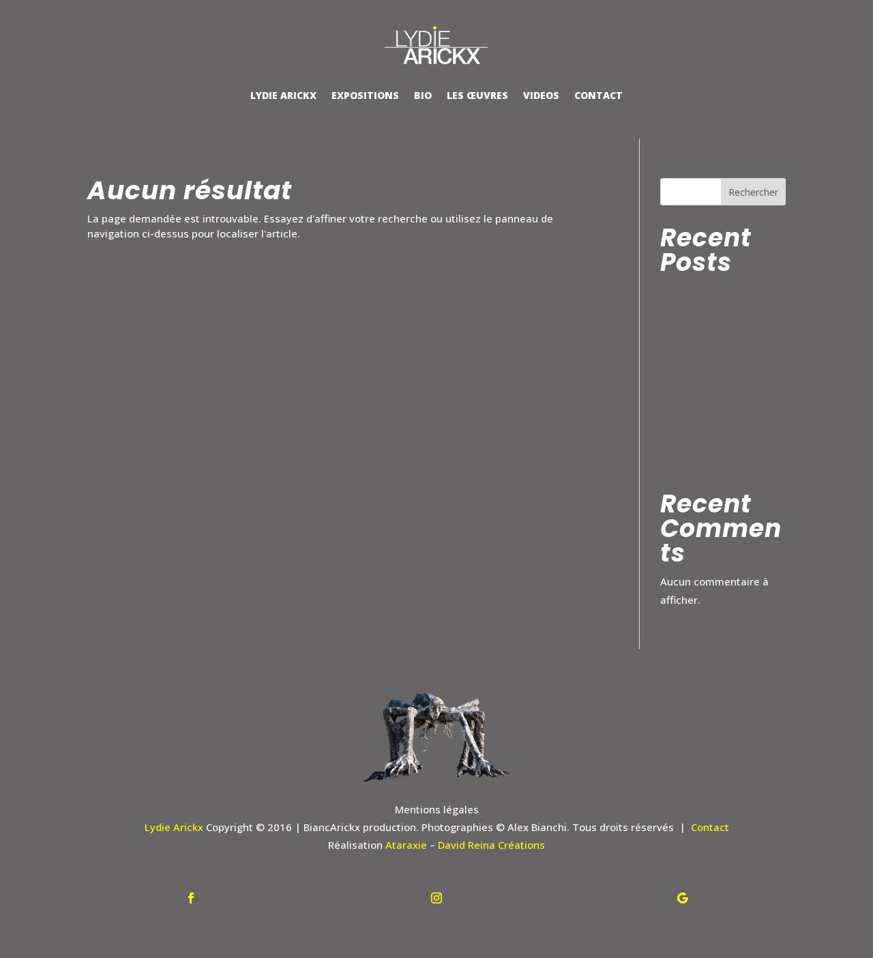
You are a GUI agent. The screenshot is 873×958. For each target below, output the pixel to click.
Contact (710, 827)
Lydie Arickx (174, 827)
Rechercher (753, 192)
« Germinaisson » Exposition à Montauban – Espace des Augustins (719, 356)
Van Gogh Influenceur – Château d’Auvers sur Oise (716, 304)
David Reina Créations (491, 845)
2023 (672, 463)
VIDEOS (541, 95)
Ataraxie (406, 845)
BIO (423, 95)
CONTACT (598, 95)
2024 (672, 443)
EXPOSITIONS (365, 95)
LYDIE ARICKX (283, 95)
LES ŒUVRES (477, 95)
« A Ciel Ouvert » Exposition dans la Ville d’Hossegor (716, 407)
